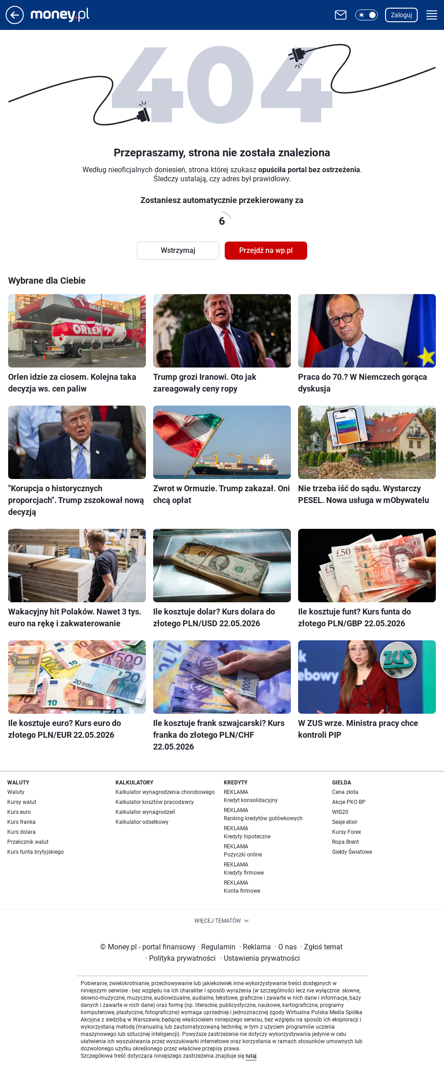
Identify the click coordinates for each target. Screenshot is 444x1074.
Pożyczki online (243, 854)
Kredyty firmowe (244, 873)
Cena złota (345, 792)
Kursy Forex (346, 832)
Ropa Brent (345, 842)
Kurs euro (19, 812)
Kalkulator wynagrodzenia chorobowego (165, 792)
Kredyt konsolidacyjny (251, 800)
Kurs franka (21, 822)
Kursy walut (21, 802)
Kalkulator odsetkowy (142, 822)
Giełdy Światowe (352, 852)
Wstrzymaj (178, 250)
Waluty (15, 792)
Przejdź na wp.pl (266, 250)
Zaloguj (401, 15)
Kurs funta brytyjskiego (35, 852)
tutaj (251, 1056)
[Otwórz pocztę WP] (340, 15)
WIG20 (340, 812)
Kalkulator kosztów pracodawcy (155, 802)
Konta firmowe (242, 891)
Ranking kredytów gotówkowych (263, 818)
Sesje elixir (344, 822)
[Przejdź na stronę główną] (14, 21)
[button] (366, 15)
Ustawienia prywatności (260, 958)
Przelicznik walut (27, 842)
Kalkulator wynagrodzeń (145, 812)
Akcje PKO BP (349, 802)
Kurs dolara (21, 832)
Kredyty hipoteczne (247, 836)
